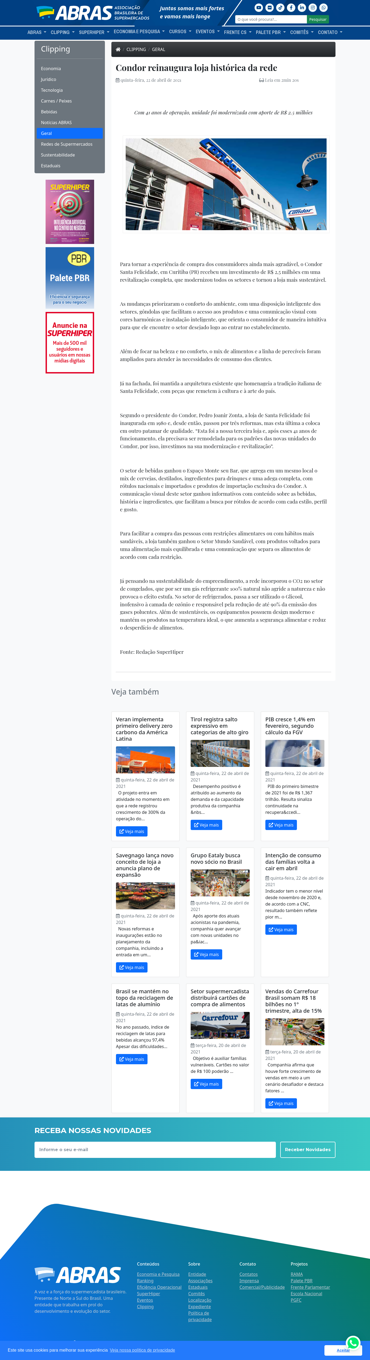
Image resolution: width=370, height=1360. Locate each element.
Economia (51, 69)
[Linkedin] (302, 7)
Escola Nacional (306, 1294)
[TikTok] (280, 7)
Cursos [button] (178, 31)
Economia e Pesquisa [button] (137, 31)
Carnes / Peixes (56, 101)
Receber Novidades (308, 1149)
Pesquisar (318, 19)
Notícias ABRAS (56, 122)
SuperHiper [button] (92, 32)
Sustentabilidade (58, 155)
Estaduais (50, 166)
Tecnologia (52, 90)
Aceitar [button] (343, 1350)
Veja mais (131, 831)
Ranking (145, 1281)
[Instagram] (312, 7)
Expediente (199, 1307)
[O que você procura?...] (271, 19)
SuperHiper (148, 1294)
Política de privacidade (200, 1316)
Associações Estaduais (200, 1284)
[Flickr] (269, 7)
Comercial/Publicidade (262, 1287)
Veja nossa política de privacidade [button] (142, 1350)
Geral (46, 133)
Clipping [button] (61, 32)
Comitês (196, 1294)
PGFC (296, 1300)
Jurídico (48, 79)
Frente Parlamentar (310, 1287)
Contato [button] (328, 32)
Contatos (248, 1274)
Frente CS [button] (236, 32)
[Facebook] (291, 7)
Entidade (197, 1274)
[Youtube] (258, 7)
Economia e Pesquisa (158, 1274)
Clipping (136, 49)
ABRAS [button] (35, 32)
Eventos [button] (206, 31)
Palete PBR (302, 1281)
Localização (199, 1300)
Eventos (145, 1300)
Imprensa (249, 1281)
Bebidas (49, 112)
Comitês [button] (300, 32)
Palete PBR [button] (269, 32)
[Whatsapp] (323, 7)
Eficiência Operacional (159, 1287)
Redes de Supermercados (66, 144)
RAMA (297, 1274)
